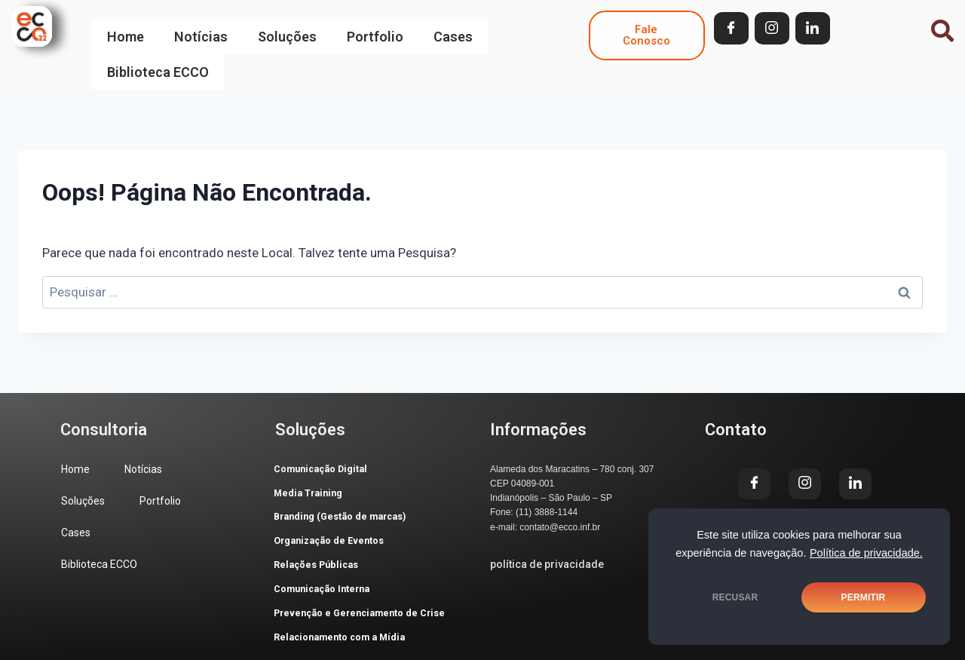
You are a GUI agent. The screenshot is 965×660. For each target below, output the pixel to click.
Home (125, 28)
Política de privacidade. (866, 553)
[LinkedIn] (812, 28)
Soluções (287, 28)
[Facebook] (731, 28)
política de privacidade (547, 534)
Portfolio (375, 28)
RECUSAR (735, 597)
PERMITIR (863, 597)
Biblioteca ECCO (158, 48)
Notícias (201, 28)
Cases (453, 28)
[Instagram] (772, 28)
